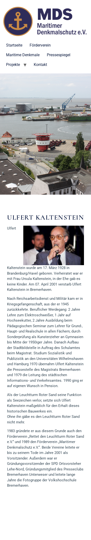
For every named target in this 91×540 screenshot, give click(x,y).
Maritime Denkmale (23, 55)
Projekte (13, 64)
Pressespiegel (58, 55)
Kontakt (40, 64)
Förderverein (40, 45)
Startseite (14, 45)
